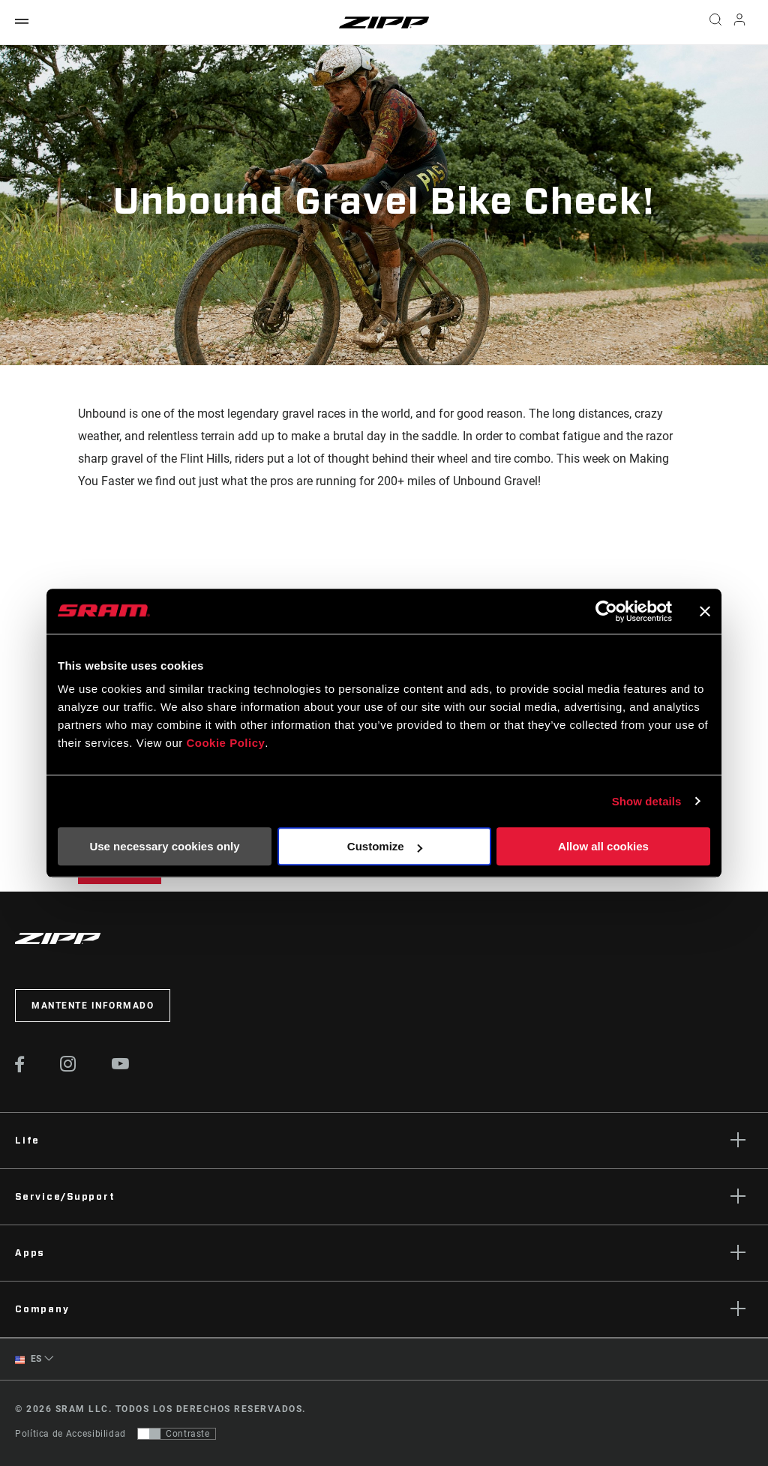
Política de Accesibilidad (70, 1434)
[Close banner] (705, 611)
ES (28, 1359)
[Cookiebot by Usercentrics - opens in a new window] (606, 611)
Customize (384, 846)
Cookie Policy (225, 742)
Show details (647, 801)
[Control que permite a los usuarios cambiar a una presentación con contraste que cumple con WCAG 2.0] (176, 1434)
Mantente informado (93, 1005)
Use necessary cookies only (164, 846)
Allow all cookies (603, 846)
